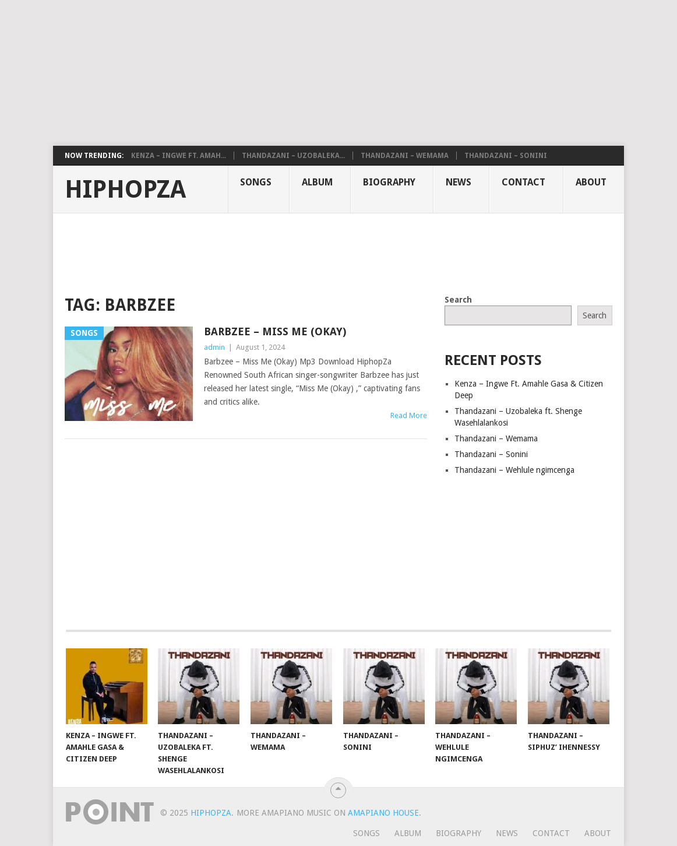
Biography (389, 182)
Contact (523, 182)
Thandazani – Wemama (405, 156)
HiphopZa (125, 189)
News (458, 182)
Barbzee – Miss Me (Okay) (275, 331)
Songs (255, 182)
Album (317, 182)
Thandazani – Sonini (505, 156)
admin (214, 347)
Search (458, 299)
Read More (408, 415)
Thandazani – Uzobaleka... (293, 156)
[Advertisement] (282, 73)
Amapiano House (383, 812)
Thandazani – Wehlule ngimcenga (514, 470)
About (591, 182)
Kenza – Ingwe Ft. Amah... (178, 156)
